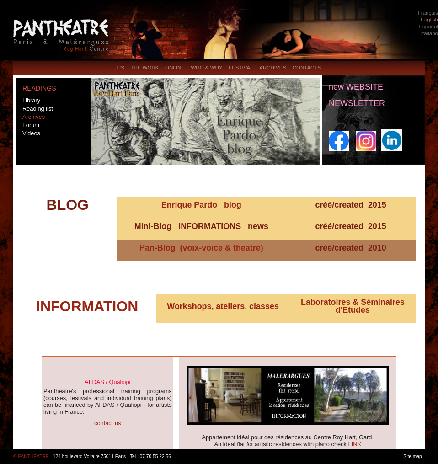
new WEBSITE (356, 86)
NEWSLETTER (357, 103)
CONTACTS (307, 67)
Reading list (37, 108)
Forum (30, 125)
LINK (354, 444)
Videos (31, 133)
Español (428, 26)
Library (31, 100)
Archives (33, 116)
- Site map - (413, 456)
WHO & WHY (206, 67)
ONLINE (175, 67)
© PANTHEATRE (31, 456)
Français (428, 13)
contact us (107, 423)
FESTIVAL (241, 67)
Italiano (429, 33)
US (120, 67)
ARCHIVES (272, 67)
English (429, 19)
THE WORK (144, 67)
